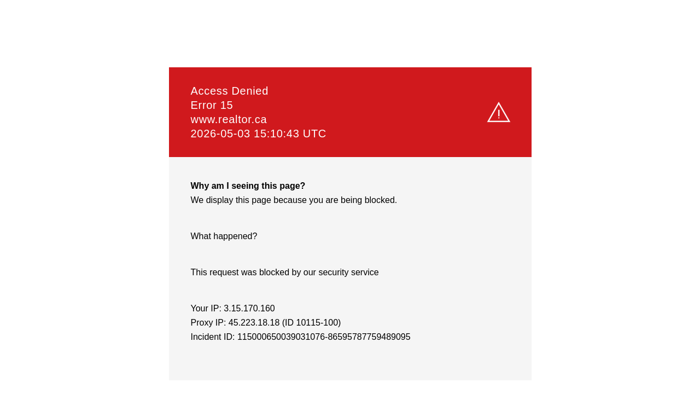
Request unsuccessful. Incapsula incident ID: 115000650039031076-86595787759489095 (350, 197)
